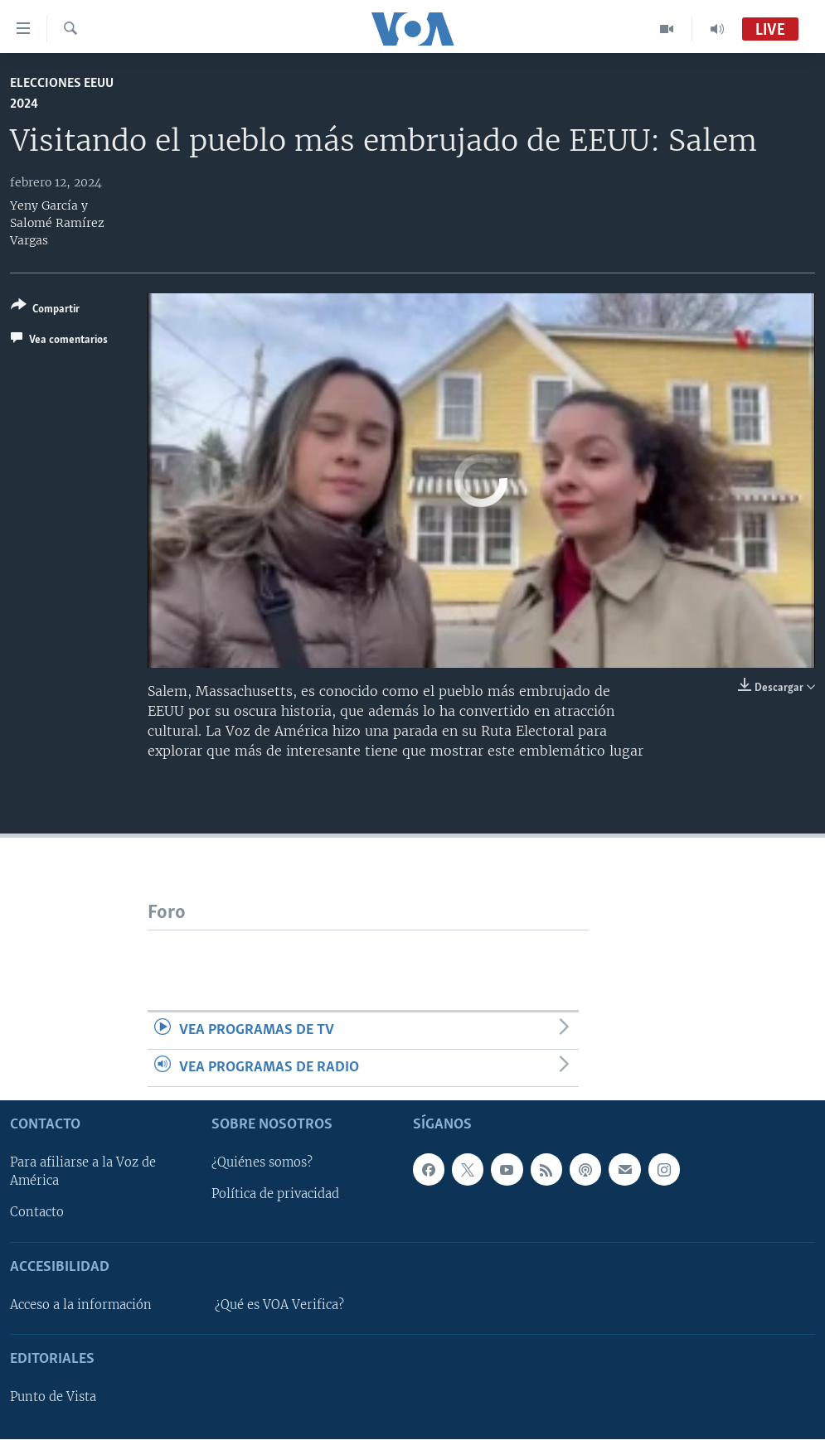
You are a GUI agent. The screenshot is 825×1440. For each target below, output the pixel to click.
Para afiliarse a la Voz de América (83, 1172)
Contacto (37, 1213)
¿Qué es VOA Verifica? (279, 1304)
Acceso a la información (81, 1304)
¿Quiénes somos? (262, 1163)
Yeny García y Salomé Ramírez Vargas (57, 223)
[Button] (45, 310)
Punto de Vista (53, 1397)
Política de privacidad (275, 1194)
